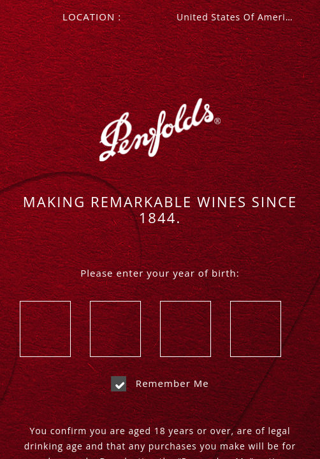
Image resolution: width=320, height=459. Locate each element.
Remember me (160, 383)
